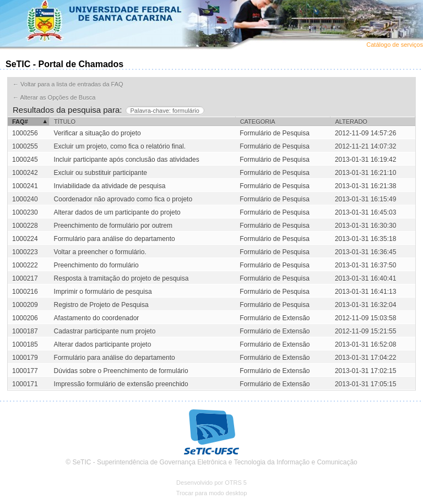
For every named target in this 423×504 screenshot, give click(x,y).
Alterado (351, 121)
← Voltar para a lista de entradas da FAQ (68, 84)
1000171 (25, 384)
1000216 (25, 291)
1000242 (25, 173)
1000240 (25, 199)
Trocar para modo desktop (211, 493)
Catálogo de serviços (394, 44)
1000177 (25, 371)
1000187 (25, 331)
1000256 (25, 133)
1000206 (25, 318)
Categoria (257, 121)
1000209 (25, 305)
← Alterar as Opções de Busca (54, 97)
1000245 (25, 159)
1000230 (25, 212)
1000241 (25, 186)
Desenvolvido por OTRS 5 (211, 482)
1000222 (25, 265)
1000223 (25, 252)
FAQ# (20, 121)
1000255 (25, 146)
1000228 (25, 225)
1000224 (25, 239)
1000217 (25, 278)
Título (64, 121)
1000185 (25, 344)
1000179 (25, 357)
